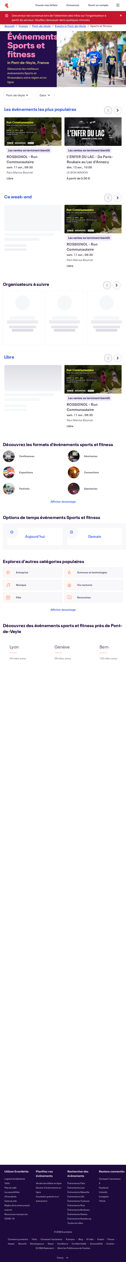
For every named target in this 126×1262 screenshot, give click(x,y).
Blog (80, 1239)
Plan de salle (10, 1187)
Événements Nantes (77, 1214)
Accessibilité (96, 1243)
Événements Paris (76, 1183)
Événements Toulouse (78, 1200)
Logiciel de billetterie (14, 1178)
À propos (70, 1239)
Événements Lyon (76, 1187)
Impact (11, 1243)
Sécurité (22, 1243)
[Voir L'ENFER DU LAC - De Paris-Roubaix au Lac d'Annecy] (93, 131)
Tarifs (7, 1183)
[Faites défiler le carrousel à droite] (118, 110)
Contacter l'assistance (110, 1178)
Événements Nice (76, 1205)
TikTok (102, 1200)
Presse (111, 1239)
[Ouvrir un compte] (98, 5)
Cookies (110, 1243)
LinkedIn (103, 1192)
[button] (18, 95)
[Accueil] (6, 5)
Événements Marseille (78, 1192)
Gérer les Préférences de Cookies (73, 1248)
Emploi (100, 1239)
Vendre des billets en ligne (49, 1183)
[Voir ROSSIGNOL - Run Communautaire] (33, 131)
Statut (51, 1243)
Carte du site (10, 1200)
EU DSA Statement (45, 1248)
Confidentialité (79, 1243)
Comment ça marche (18, 1239)
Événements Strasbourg (79, 1218)
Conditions (62, 1243)
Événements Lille (75, 1196)
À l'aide (90, 1239)
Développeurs (37, 1243)
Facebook (103, 1187)
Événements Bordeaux (78, 1209)
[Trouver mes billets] (46, 5)
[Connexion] (72, 5)
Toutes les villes (75, 1222)
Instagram (104, 1196)
